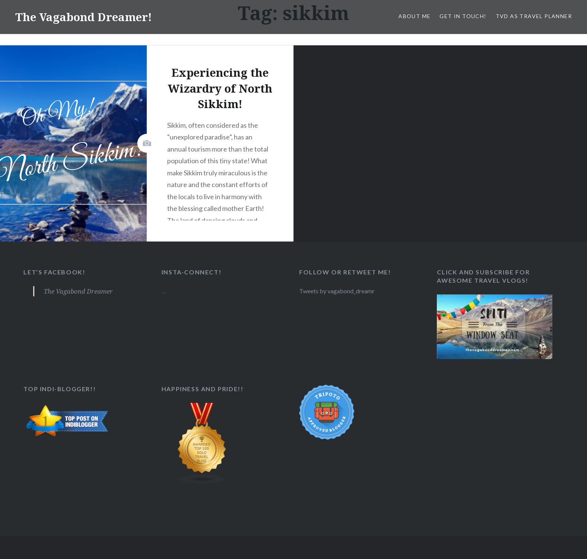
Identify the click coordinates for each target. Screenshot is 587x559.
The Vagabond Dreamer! (85, 17)
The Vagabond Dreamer (78, 291)
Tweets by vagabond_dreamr (337, 290)
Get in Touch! (462, 16)
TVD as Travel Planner (534, 16)
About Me (414, 16)
